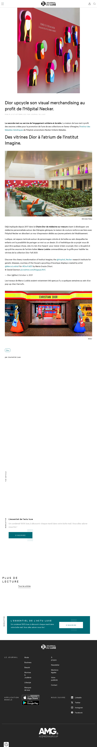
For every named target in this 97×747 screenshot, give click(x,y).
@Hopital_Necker (64, 259)
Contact (54, 685)
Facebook (76, 712)
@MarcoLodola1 (12, 266)
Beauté (27, 667)
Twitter (75, 702)
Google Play (30, 702)
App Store (30, 697)
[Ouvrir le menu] (2, 4)
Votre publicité (54, 678)
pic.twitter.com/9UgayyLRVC (33, 269)
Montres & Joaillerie (27, 675)
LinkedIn (76, 697)
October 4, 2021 (26, 275)
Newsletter (55, 665)
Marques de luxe (27, 688)
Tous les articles (24, 586)
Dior (7, 350)
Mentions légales (54, 671)
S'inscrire (20, 535)
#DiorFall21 (27, 266)
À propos (54, 658)
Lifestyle (27, 682)
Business (27, 662)
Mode (26, 657)
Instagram (77, 707)
